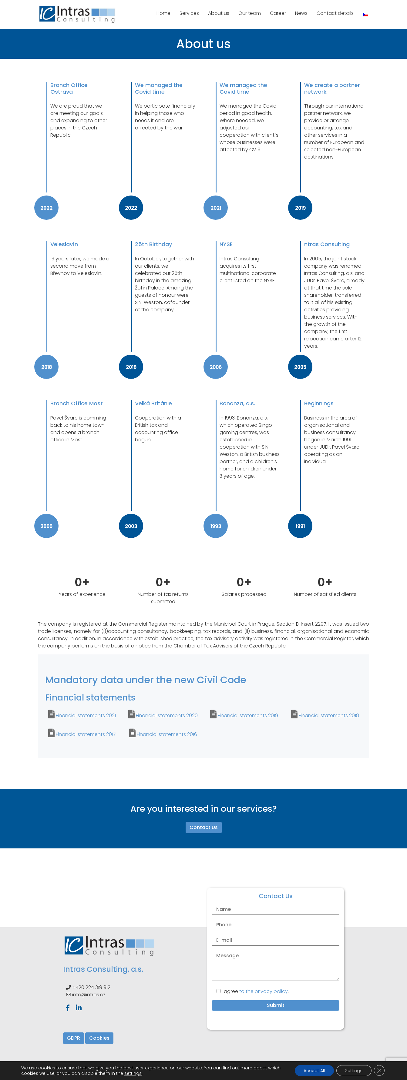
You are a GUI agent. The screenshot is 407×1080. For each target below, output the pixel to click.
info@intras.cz (89, 994)
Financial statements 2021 (86, 715)
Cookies (99, 1038)
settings (146, 1073)
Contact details (335, 13)
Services (189, 13)
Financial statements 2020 (167, 715)
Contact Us (204, 827)
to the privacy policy (263, 991)
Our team (249, 13)
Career (278, 13)
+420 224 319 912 (91, 987)
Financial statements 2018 (329, 715)
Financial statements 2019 (248, 715)
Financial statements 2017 (86, 734)
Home (163, 13)
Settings (353, 1071)
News (301, 13)
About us (218, 13)
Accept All (313, 1071)
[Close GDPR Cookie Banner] (379, 1070)
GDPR (73, 1038)
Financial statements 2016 (167, 734)
